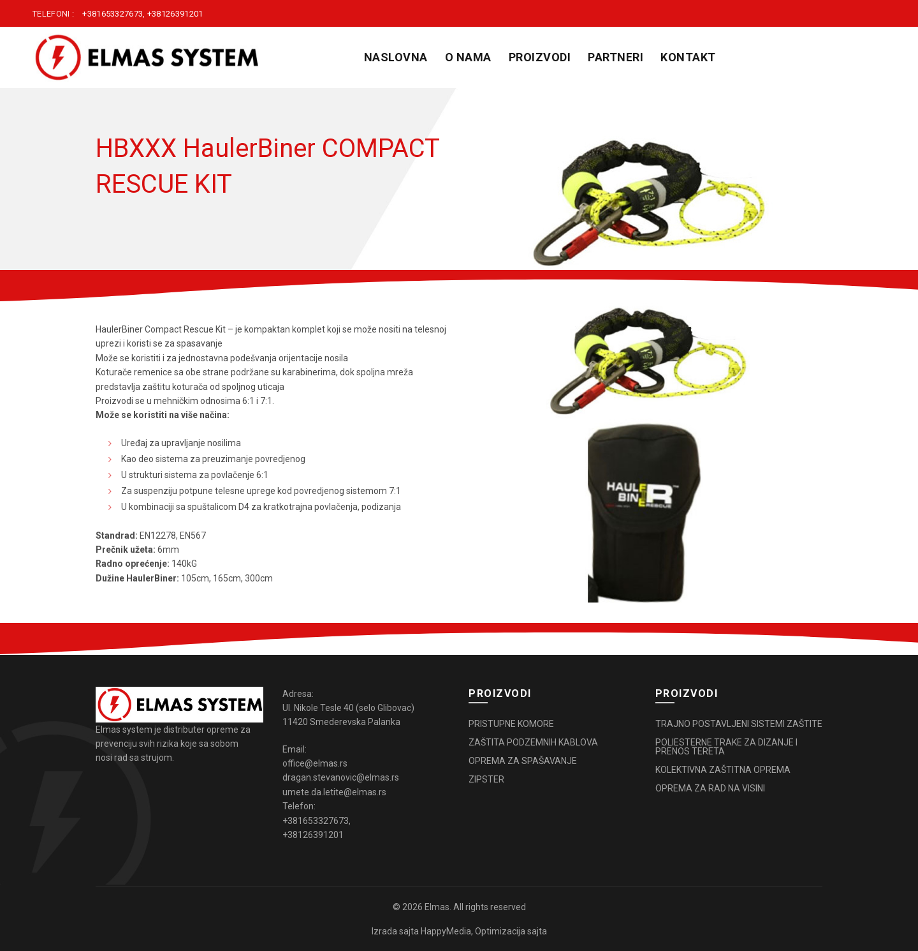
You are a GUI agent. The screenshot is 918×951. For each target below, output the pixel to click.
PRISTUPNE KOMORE (511, 724)
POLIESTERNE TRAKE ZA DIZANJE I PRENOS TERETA (726, 746)
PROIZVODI (540, 57)
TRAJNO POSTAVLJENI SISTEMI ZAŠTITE (738, 724)
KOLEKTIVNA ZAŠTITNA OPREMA (722, 770)
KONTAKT (688, 57)
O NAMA (468, 57)
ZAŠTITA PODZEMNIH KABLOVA (533, 742)
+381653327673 (112, 14)
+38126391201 (175, 14)
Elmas (437, 907)
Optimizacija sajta (511, 931)
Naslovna (396, 57)
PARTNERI (615, 57)
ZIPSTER (486, 779)
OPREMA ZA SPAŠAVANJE (523, 761)
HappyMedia (446, 931)
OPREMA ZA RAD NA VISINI (710, 788)
